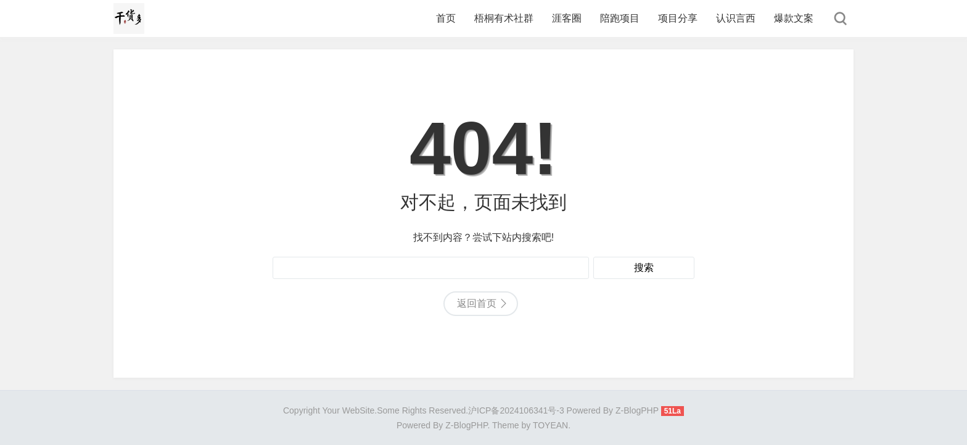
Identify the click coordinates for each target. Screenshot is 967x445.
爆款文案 (793, 18)
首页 (446, 18)
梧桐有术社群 (503, 18)
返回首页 (476, 303)
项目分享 (677, 18)
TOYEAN (550, 425)
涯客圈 (567, 18)
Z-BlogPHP (466, 425)
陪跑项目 (620, 18)
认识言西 (735, 18)
